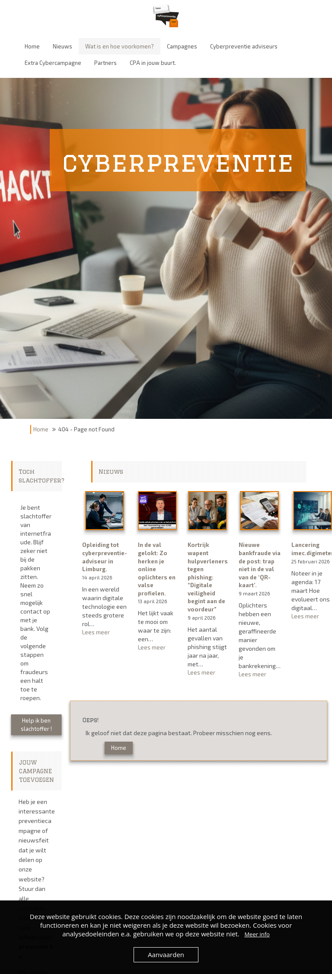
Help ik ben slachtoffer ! (36, 724)
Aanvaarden (166, 954)
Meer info (256, 934)
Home (40, 429)
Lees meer (104, 632)
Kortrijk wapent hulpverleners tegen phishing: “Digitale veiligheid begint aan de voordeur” (208, 577)
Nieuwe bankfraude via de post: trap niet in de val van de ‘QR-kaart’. (260, 564)
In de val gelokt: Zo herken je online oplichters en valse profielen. (157, 568)
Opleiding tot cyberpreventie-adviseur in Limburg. (104, 556)
